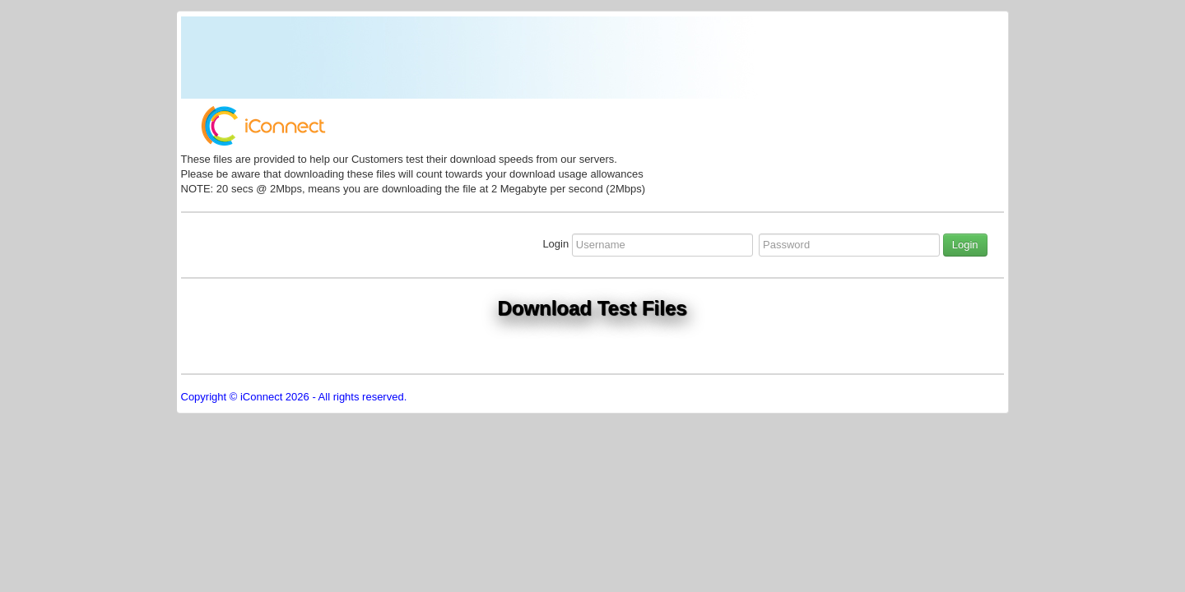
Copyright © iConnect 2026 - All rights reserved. (294, 397)
